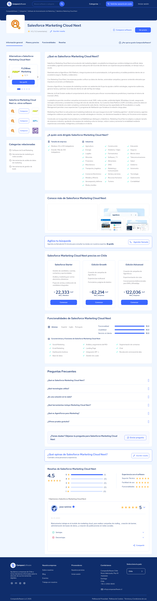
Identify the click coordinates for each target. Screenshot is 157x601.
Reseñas (62, 42)
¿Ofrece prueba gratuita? (98, 421)
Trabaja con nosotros (49, 580)
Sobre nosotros (47, 568)
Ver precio (143, 30)
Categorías (95, 4)
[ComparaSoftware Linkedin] (11, 581)
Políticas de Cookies (116, 597)
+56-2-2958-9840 (108, 582)
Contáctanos (106, 564)
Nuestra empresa (49, 564)
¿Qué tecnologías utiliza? (98, 388)
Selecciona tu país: (134, 562)
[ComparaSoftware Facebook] (20, 581)
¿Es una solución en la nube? (98, 397)
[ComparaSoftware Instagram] (24, 581)
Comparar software (122, 30)
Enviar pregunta (135, 436)
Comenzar (64, 302)
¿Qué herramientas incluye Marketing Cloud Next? (98, 405)
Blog (44, 572)
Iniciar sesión (143, 4)
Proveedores (76, 564)
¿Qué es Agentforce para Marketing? (98, 413)
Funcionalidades (49, 42)
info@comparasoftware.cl (111, 587)
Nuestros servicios (77, 568)
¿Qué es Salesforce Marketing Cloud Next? (98, 380)
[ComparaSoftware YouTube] (16, 581)
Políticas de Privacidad (100, 597)
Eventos (45, 576)
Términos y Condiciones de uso (135, 597)
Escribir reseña (57, 31)
